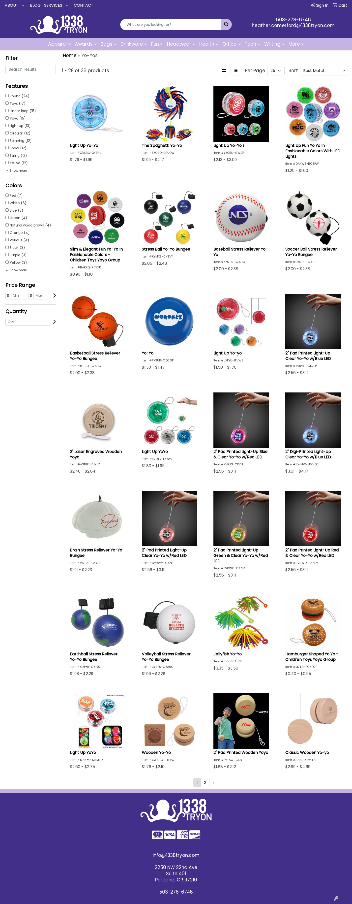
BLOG (35, 5)
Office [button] (229, 44)
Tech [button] (250, 44)
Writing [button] (272, 44)
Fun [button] (155, 44)
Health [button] (206, 44)
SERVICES (53, 5)
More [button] (294, 44)
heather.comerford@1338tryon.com (293, 25)
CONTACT (83, 5)
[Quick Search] (170, 24)
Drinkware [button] (131, 44)
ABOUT (11, 5)
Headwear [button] (179, 44)
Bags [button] (106, 44)
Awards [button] (83, 44)
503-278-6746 (293, 19)
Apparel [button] (57, 44)
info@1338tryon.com (176, 855)
